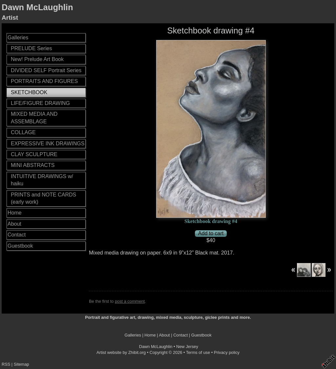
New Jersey (187, 346)
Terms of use (198, 352)
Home (15, 212)
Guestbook (20, 246)
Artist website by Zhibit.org (121, 352)
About (14, 224)
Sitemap (21, 364)
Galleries (18, 37)
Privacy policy (227, 352)
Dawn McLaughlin (37, 7)
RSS (6, 364)
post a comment (130, 301)
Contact (17, 234)
